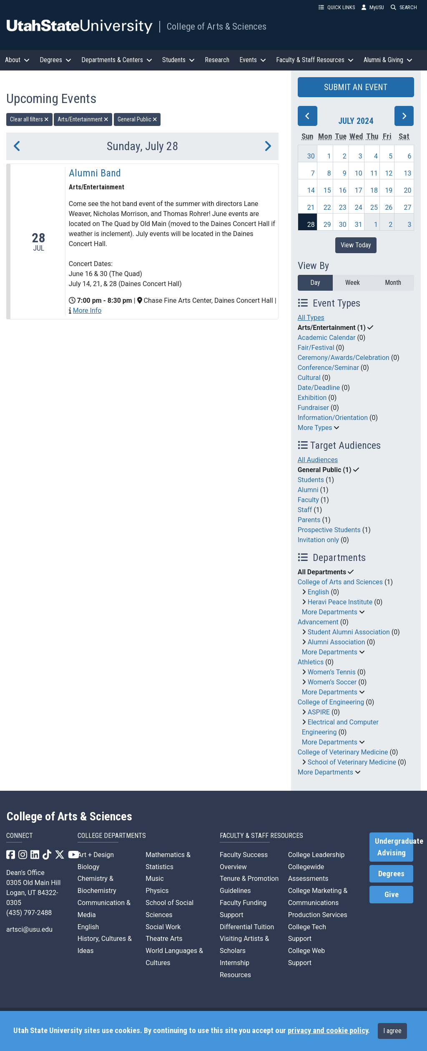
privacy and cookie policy (328, 1030)
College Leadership (316, 855)
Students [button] (178, 60)
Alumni (308, 490)
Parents (309, 520)
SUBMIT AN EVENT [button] (355, 87)
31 (358, 225)
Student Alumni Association (349, 632)
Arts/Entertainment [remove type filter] (83, 119)
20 (408, 190)
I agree (392, 1031)
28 (311, 225)
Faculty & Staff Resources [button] (315, 60)
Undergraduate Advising (394, 847)
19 (388, 190)
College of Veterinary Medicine (343, 752)
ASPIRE (319, 712)
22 (327, 207)
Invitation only (318, 540)
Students (311, 480)
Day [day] (315, 283)
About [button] (17, 60)
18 (374, 190)
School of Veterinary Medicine (352, 762)
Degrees (391, 873)
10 (358, 173)
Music (154, 879)
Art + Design (96, 855)
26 (388, 207)
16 (343, 190)
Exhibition (312, 398)
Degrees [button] (55, 60)
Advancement (318, 622)
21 (311, 207)
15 (327, 190)
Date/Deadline (319, 388)
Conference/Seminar (328, 368)
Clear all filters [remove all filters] (29, 119)
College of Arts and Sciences (340, 582)
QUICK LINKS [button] (337, 7)
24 (358, 207)
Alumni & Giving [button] (388, 60)
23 (343, 207)
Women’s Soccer (332, 682)
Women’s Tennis (332, 672)
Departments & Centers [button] (116, 60)
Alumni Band (95, 173)
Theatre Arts (164, 939)
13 (408, 173)
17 (358, 190)
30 (311, 156)
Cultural (309, 378)
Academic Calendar (327, 338)
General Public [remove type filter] (137, 119)
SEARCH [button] (404, 7)
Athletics (311, 662)
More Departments (329, 612)
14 (311, 190)
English (318, 592)
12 (388, 173)
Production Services (317, 915)
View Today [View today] (356, 245)
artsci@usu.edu (29, 929)
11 (374, 173)
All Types (311, 318)
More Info (87, 310)
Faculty (308, 500)
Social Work (163, 927)
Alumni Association (336, 642)
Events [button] (252, 60)
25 (374, 207)
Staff (305, 510)
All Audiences (318, 460)
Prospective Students (329, 530)
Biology (89, 867)
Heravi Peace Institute (340, 602)
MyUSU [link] (373, 7)
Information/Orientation (333, 418)
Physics (157, 891)
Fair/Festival (316, 348)
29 (327, 225)
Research (217, 60)
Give (391, 894)
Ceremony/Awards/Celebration (343, 358)
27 (408, 207)
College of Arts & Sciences (216, 26)
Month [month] (393, 283)
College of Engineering (331, 702)
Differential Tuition (247, 927)
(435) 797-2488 (29, 913)
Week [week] (352, 283)
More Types (315, 428)
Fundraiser (313, 408)
